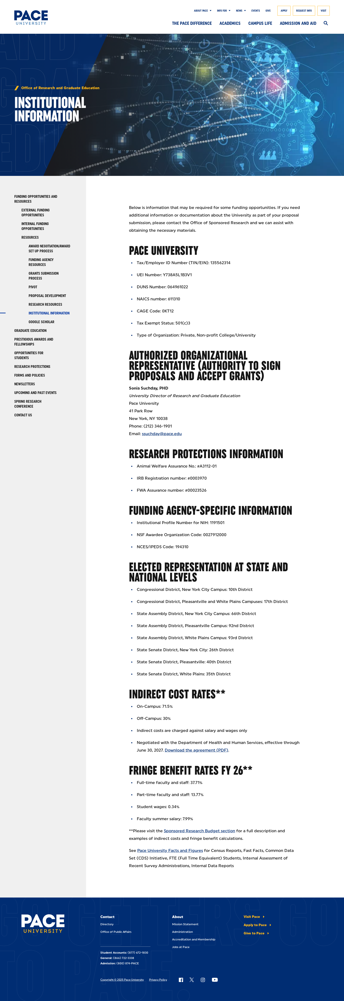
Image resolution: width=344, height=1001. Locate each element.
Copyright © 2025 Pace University (122, 979)
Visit (323, 10)
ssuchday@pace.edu (162, 433)
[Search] (326, 23)
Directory (107, 924)
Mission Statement (185, 924)
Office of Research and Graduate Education (60, 88)
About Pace (201, 10)
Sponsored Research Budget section (199, 830)
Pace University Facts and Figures (170, 850)
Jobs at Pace (181, 947)
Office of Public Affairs (115, 932)
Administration (182, 932)
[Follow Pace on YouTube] (214, 979)
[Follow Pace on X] (192, 979)
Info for (222, 10)
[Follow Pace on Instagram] (202, 979)
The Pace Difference (192, 23)
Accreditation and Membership (193, 939)
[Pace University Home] (35, 17)
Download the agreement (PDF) (196, 750)
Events (255, 10)
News (239, 10)
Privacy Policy (158, 979)
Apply (284, 10)
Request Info (304, 10)
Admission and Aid (298, 23)
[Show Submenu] (209, 11)
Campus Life (260, 23)
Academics (230, 23)
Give (268, 10)
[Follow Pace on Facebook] (180, 979)
